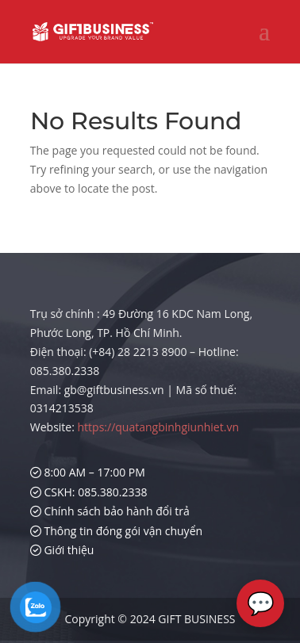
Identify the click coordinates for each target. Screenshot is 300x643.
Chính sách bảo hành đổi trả (110, 511)
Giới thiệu (62, 549)
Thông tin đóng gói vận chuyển (116, 530)
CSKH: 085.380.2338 (89, 491)
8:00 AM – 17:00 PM (87, 472)
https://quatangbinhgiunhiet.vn (158, 426)
